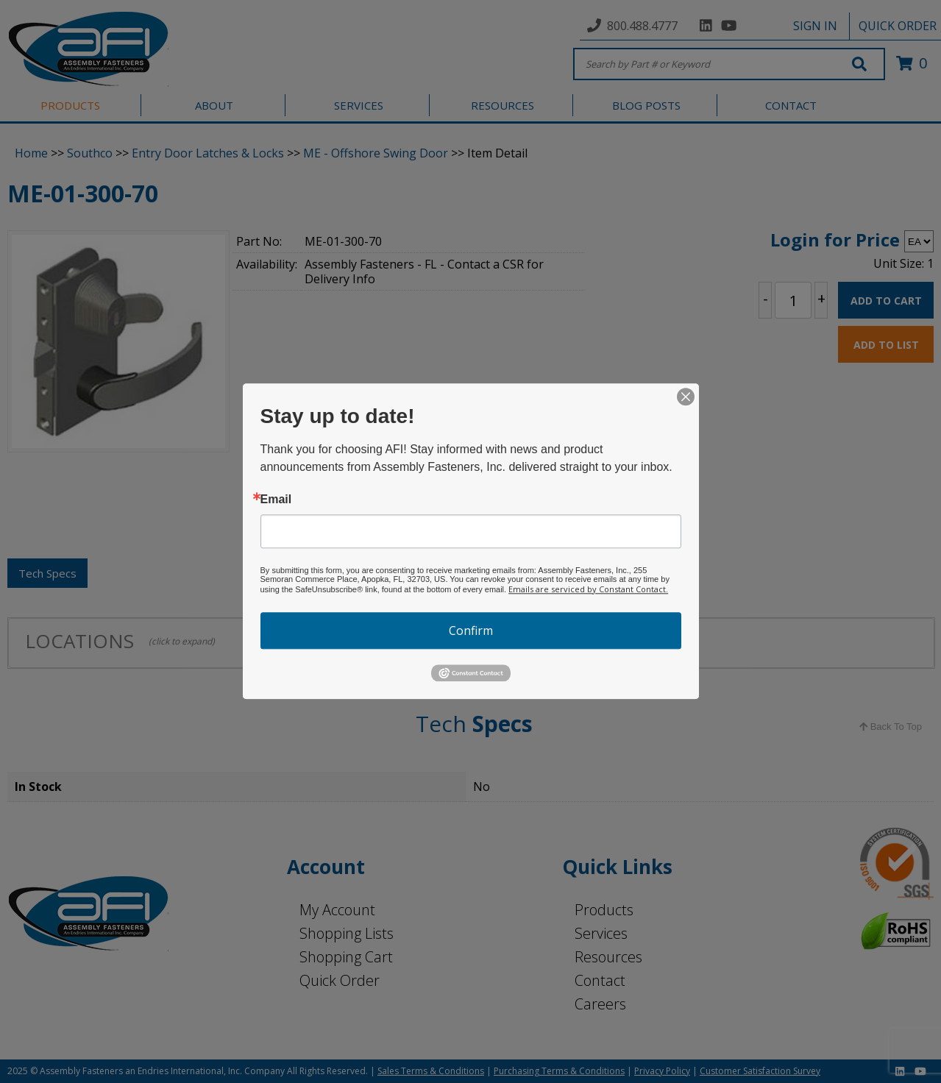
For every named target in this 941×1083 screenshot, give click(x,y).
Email (276, 499)
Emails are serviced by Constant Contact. (588, 588)
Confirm (471, 630)
